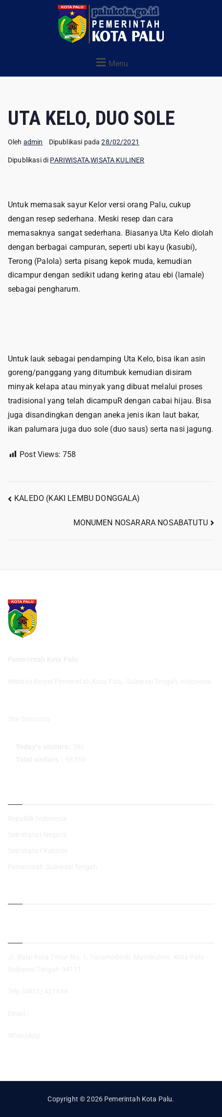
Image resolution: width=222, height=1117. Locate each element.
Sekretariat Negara (37, 834)
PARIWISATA (69, 160)
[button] (111, 62)
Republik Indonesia (37, 818)
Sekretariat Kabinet (37, 851)
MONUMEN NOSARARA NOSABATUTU (140, 522)
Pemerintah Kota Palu (138, 1099)
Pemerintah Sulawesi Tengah (52, 867)
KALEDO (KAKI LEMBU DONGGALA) (77, 498)
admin (33, 142)
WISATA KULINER (117, 160)
